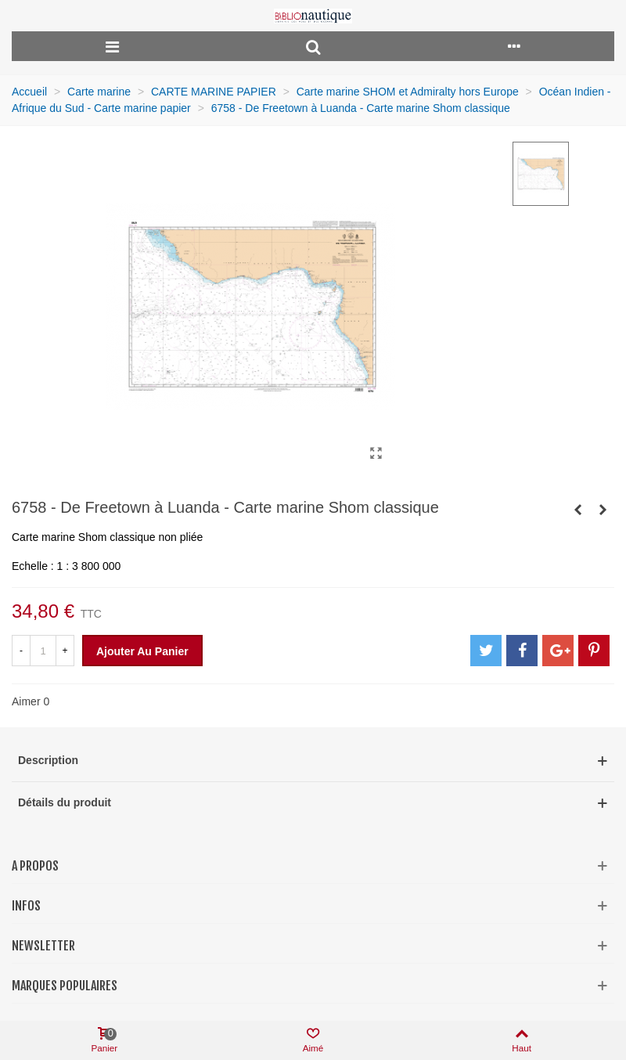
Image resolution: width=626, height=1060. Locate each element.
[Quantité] (43, 650)
